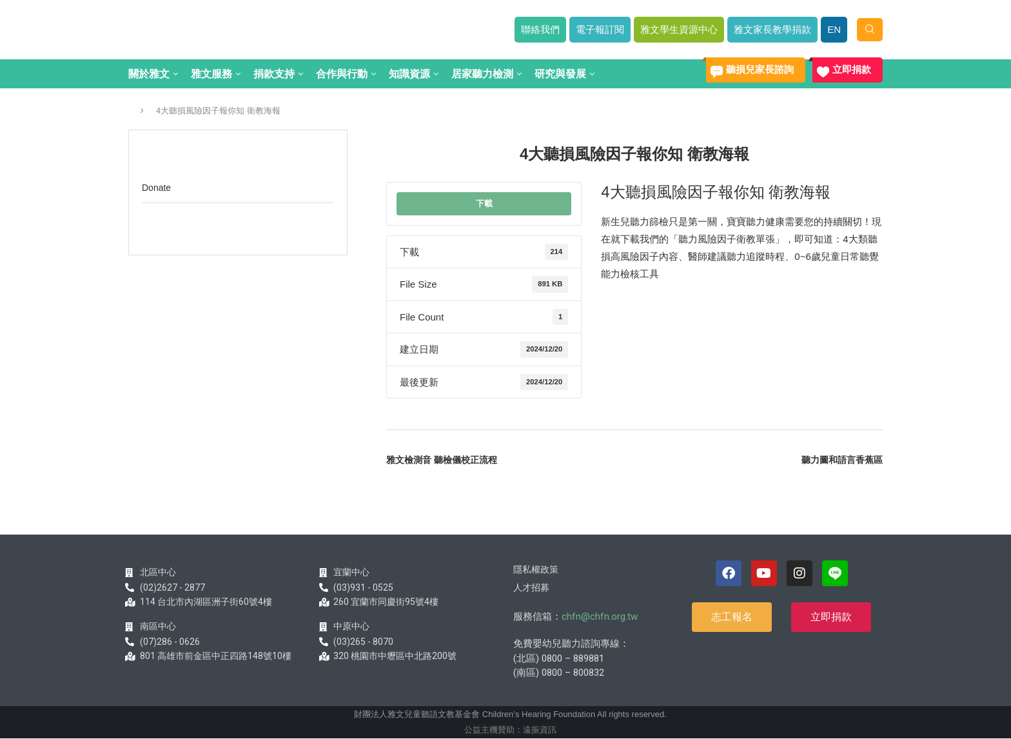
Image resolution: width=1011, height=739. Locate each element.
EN (834, 29)
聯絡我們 (540, 29)
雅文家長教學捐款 (772, 29)
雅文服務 (211, 73)
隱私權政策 (535, 569)
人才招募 (531, 587)
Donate (156, 187)
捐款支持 (274, 73)
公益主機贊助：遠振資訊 (510, 729)
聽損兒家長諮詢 (760, 69)
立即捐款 (851, 69)
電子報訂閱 (600, 29)
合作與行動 (342, 73)
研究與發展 (560, 73)
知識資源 (409, 73)
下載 (484, 203)
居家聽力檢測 (482, 73)
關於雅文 (149, 73)
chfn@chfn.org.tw (600, 616)
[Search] (870, 29)
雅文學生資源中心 (679, 29)
